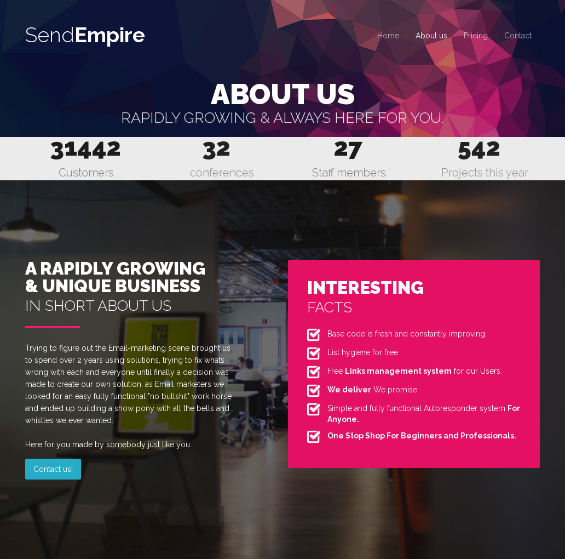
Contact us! (53, 469)
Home (388, 35)
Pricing (476, 35)
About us (431, 35)
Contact (518, 35)
